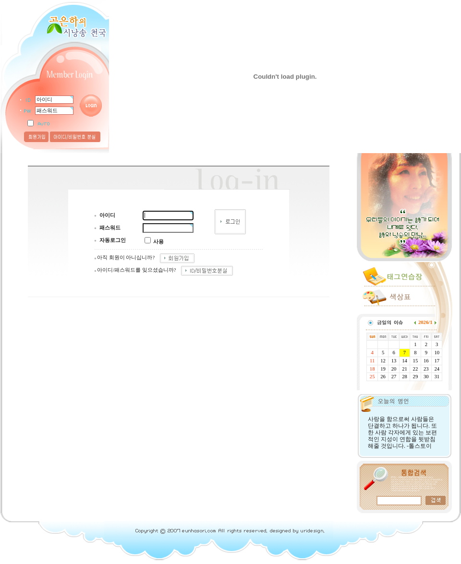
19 (383, 369)
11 (372, 360)
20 (394, 369)
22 (415, 369)
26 (383, 376)
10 (436, 352)
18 (372, 369)
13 (394, 360)
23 (426, 369)
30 (426, 376)
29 (415, 376)
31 (436, 376)
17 (436, 360)
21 (404, 369)
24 (436, 369)
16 (426, 360)
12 (383, 360)
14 (404, 360)
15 (415, 360)
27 (394, 376)
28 (404, 376)
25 (372, 376)
